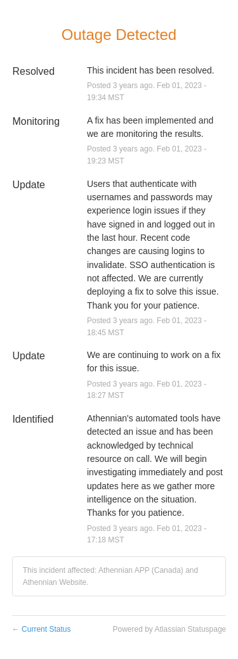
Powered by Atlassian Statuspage (169, 629)
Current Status (41, 629)
